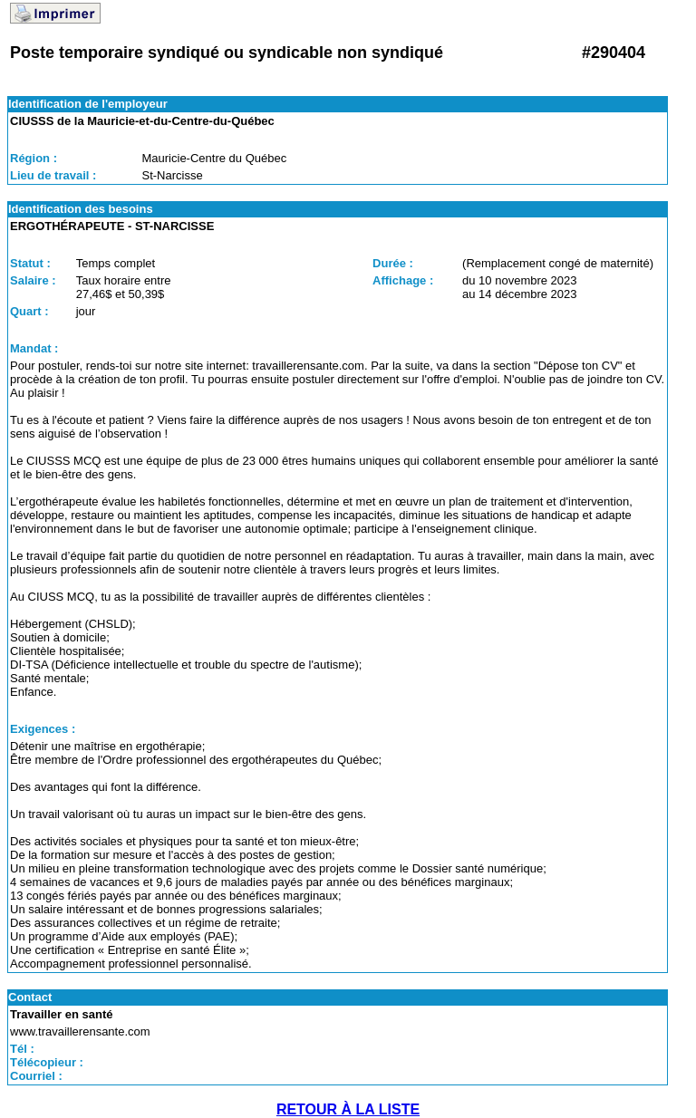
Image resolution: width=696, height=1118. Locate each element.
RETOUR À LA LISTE (348, 1109)
